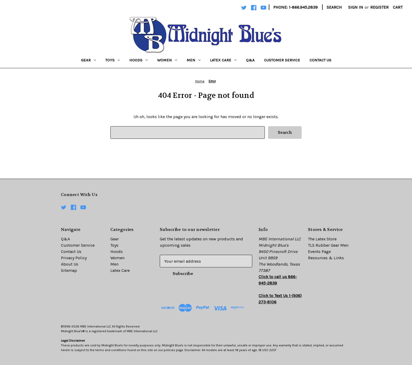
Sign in (355, 7)
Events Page (319, 251)
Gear (88, 60)
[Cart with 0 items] (398, 7)
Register (379, 7)
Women (167, 60)
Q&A (250, 60)
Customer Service (282, 60)
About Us (69, 264)
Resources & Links (326, 257)
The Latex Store (322, 238)
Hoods (138, 60)
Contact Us (320, 60)
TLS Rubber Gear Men (328, 245)
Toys (112, 60)
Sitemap (69, 270)
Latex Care (223, 60)
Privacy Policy (74, 257)
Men (193, 60)
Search (334, 7)
